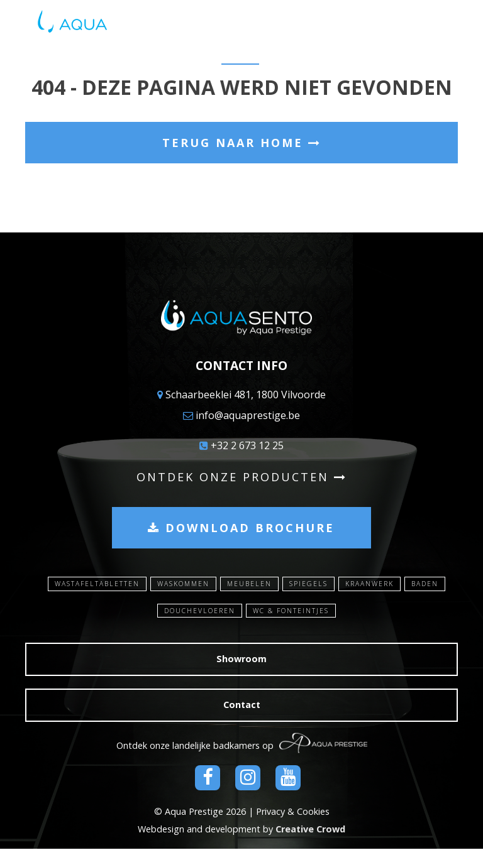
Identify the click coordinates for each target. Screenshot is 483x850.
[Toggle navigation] (449, 25)
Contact (241, 706)
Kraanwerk (372, 584)
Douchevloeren (198, 611)
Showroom (241, 660)
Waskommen (181, 584)
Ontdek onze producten (241, 476)
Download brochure (241, 527)
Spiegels (310, 584)
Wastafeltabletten (91, 584)
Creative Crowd (310, 830)
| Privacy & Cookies (289, 812)
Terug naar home (241, 142)
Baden (430, 584)
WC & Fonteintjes (292, 611)
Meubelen (250, 584)
